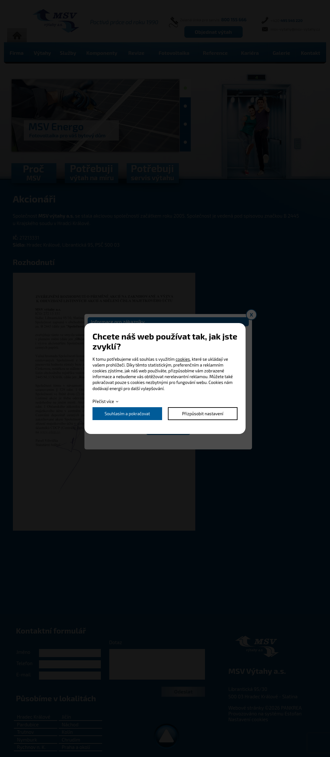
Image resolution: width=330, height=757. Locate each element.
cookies (183, 359)
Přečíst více (103, 401)
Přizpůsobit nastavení (202, 413)
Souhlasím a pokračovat (127, 413)
